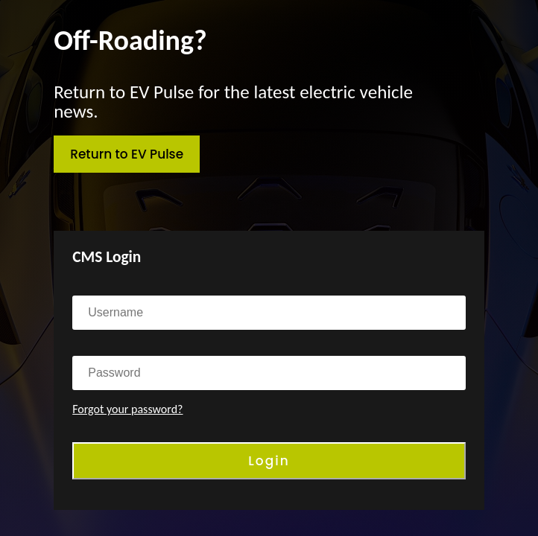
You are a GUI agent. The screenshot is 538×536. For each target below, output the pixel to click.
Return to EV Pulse (126, 154)
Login (268, 461)
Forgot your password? (127, 409)
